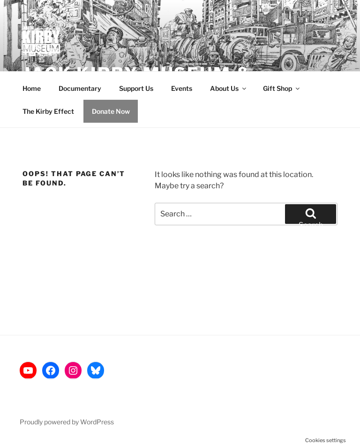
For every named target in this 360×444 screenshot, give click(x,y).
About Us (229, 88)
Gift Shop (282, 88)
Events (181, 88)
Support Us (136, 88)
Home (31, 88)
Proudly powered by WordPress (67, 422)
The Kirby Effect (48, 111)
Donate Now (111, 111)
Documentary (80, 88)
